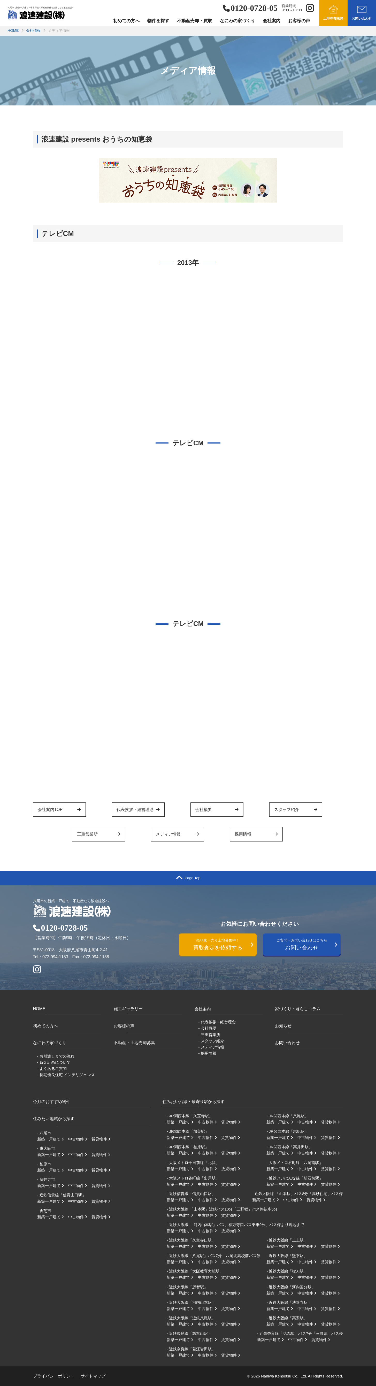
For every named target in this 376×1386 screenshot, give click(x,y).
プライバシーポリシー (53, 1376)
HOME (13, 30)
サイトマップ (93, 1376)
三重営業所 (98, 834)
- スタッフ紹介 (211, 1041)
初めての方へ (126, 20)
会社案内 (271, 20)
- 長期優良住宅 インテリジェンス (66, 1075)
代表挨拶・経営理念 (138, 809)
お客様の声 (299, 20)
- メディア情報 (211, 1047)
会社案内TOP (59, 809)
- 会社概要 (207, 1028)
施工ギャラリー (128, 1009)
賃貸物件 (102, 1139)
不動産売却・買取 (194, 20)
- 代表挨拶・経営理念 (217, 1022)
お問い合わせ (304, 944)
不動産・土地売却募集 (134, 1042)
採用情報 (256, 834)
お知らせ (283, 1026)
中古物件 (79, 1139)
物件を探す (158, 20)
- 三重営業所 (209, 1034)
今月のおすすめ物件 (51, 1101)
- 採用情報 (207, 1053)
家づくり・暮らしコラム (297, 1009)
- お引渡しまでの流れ (55, 1056)
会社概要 (217, 809)
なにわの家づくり (237, 20)
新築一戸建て (52, 1139)
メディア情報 (177, 834)
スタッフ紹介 (295, 809)
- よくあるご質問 (52, 1068)
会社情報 (33, 30)
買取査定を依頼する (220, 944)
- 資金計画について (54, 1062)
